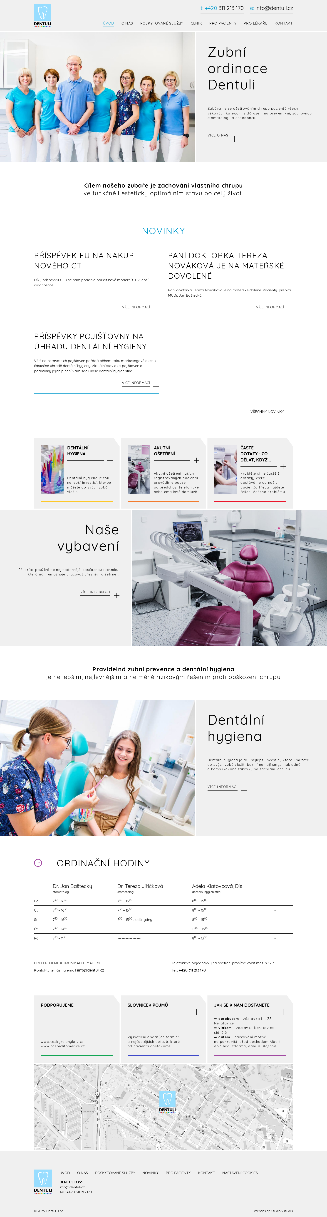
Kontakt (284, 23)
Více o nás (218, 136)
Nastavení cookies (240, 1172)
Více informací (95, 591)
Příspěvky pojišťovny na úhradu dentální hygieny (90, 340)
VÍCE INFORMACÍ (136, 306)
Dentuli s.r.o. (55, 1210)
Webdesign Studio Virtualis (273, 1210)
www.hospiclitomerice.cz (63, 1045)
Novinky (150, 1172)
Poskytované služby (161, 23)
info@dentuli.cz (271, 8)
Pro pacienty (223, 23)
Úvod (108, 23)
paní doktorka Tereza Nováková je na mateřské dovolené (226, 265)
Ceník (196, 23)
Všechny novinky (267, 410)
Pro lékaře (255, 23)
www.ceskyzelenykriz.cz (62, 1041)
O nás (127, 23)
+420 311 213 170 (192, 969)
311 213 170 (221, 8)
